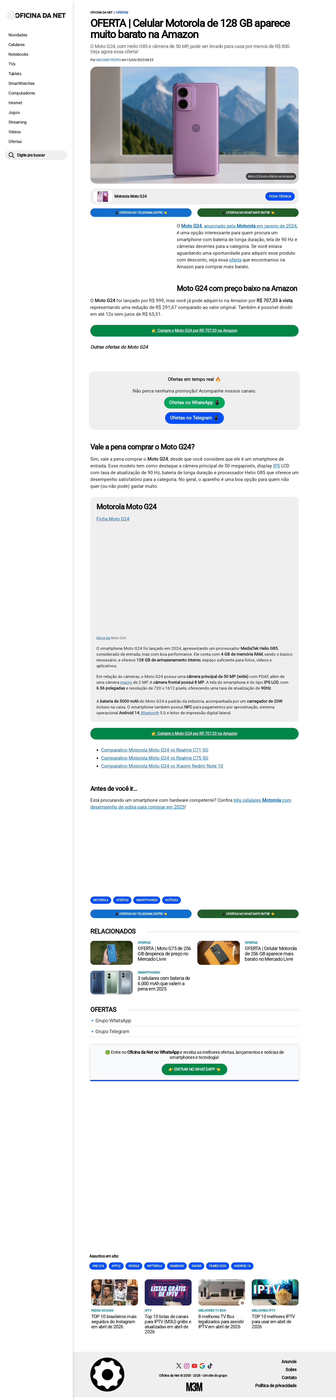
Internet (15, 102)
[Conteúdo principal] (168, 698)
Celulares (16, 44)
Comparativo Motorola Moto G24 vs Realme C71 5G (154, 750)
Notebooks (18, 54)
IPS (276, 466)
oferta (235, 260)
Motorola (103, 638)
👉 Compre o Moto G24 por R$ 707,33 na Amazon (194, 330)
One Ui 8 (98, 1265)
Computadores (21, 93)
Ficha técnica (280, 196)
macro (126, 682)
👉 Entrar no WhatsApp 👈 (194, 1069)
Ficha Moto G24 (112, 519)
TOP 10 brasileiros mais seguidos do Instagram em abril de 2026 (114, 1321)
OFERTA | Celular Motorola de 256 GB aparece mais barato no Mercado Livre (271, 953)
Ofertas (15, 141)
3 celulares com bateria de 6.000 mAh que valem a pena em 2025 (164, 983)
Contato (289, 1377)
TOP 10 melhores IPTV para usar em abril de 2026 (273, 1321)
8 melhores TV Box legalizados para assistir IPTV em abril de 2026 (221, 1321)
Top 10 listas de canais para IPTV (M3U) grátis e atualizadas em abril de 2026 (168, 1324)
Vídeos (14, 131)
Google (133, 1265)
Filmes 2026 (217, 1265)
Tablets (15, 73)
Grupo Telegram (112, 1031)
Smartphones (146, 900)
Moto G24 (191, 226)
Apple (116, 1265)
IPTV (148, 1310)
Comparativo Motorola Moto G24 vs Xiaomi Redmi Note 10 (162, 766)
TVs (12, 64)
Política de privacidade (276, 1385)
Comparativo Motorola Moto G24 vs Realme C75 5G (154, 758)
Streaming (17, 122)
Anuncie (289, 1361)
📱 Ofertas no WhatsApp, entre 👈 (248, 212)
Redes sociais (102, 1310)
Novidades (17, 34)
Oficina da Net (101, 12)
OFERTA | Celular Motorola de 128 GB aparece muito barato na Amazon (189, 29)
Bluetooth (150, 712)
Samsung (177, 1265)
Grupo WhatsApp (113, 1020)
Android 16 (242, 1265)
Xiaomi (196, 1265)
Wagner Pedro (108, 60)
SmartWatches (21, 83)
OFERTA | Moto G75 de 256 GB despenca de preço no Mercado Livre (164, 953)
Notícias (171, 900)
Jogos (14, 112)
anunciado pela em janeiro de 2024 (250, 226)
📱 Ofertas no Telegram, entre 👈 (141, 212)
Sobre (291, 1369)
